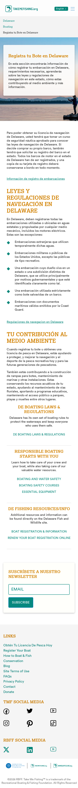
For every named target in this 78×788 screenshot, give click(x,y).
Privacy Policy (13, 681)
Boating (8, 26)
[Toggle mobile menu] (73, 8)
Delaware (9, 20)
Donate (8, 692)
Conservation (13, 661)
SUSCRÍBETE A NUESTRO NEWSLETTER (34, 574)
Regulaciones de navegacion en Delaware (35, 321)
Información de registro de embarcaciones (36, 178)
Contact (9, 686)
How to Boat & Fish (17, 655)
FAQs (7, 676)
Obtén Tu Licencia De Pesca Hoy (27, 645)
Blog (6, 666)
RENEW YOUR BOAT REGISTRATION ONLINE (39, 537)
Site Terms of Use (16, 671)
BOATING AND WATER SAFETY (39, 479)
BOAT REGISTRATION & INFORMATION (39, 531)
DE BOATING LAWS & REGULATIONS (39, 434)
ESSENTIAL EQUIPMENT (39, 491)
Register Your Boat (17, 650)
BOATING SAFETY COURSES (39, 485)
